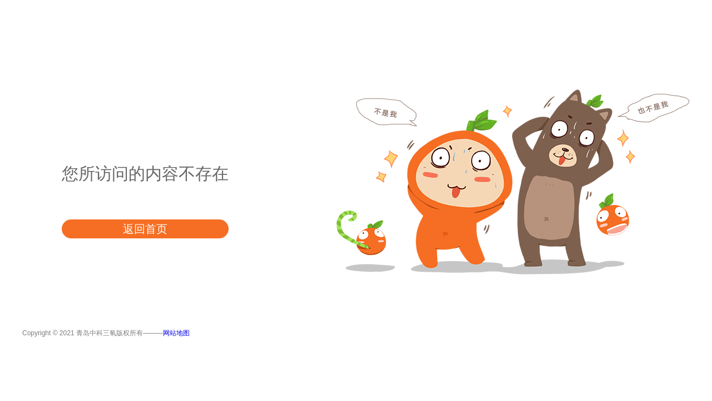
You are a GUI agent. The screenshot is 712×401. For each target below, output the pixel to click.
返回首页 (145, 229)
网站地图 (176, 333)
